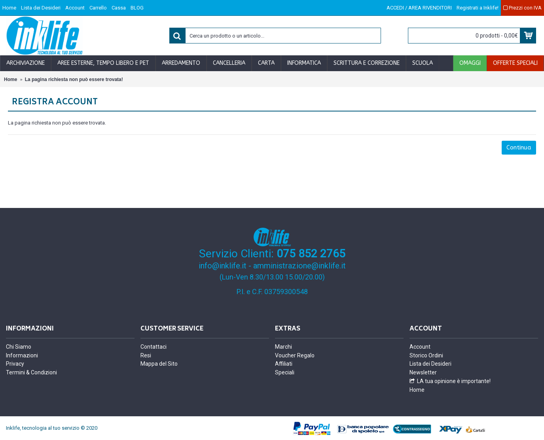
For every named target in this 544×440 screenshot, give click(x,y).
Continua (518, 147)
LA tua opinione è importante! (450, 381)
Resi (145, 355)
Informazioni (22, 355)
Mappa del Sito (159, 364)
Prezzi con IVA (522, 8)
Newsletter (423, 372)
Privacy (15, 364)
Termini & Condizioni (31, 372)
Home (417, 390)
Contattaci (153, 347)
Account (419, 347)
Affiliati (283, 364)
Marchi (283, 347)
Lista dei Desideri (430, 364)
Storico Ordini (426, 355)
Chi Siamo (18, 347)
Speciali (284, 372)
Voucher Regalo (295, 355)
